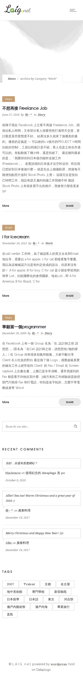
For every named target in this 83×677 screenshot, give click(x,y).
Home (12, 78)
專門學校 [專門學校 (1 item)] (38, 592)
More (5, 206)
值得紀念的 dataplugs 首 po (45, 473)
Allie (9, 543)
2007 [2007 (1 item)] (10, 584)
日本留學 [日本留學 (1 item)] (13, 599)
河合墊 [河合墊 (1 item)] (68, 599)
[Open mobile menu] (74, 10)
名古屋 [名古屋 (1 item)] (65, 584)
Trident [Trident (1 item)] (29, 584)
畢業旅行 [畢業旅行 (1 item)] (63, 607)
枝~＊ (29, 114)
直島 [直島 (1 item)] (10, 614)
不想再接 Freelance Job (24, 108)
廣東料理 (24, 510)
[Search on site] (41, 426)
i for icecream (15, 237)
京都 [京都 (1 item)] (48, 584)
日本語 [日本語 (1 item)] (33, 599)
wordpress (59, 664)
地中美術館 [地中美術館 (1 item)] (14, 592)
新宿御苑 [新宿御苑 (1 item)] (60, 592)
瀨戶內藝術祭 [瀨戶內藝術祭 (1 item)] (16, 607)
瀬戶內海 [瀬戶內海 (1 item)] (41, 607)
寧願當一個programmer (24, 327)
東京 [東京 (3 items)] (51, 599)
